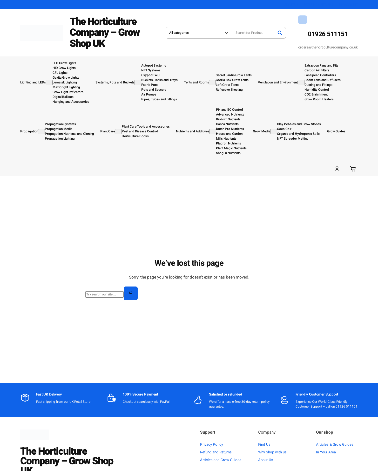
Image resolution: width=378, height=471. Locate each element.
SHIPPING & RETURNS (318, 4)
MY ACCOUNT (348, 4)
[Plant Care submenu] (118, 131)
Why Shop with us (272, 452)
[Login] (337, 168)
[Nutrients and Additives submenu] (212, 131)
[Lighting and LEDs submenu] (49, 82)
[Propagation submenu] (41, 131)
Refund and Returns (216, 452)
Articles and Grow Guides (220, 460)
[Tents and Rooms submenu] (212, 82)
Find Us (264, 444)
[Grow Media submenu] (273, 131)
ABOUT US (291, 4)
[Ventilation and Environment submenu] (301, 82)
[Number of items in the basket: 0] (353, 168)
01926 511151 (328, 34)
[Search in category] (198, 32)
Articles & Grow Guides (334, 444)
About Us (265, 460)
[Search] (280, 33)
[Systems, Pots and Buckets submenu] (138, 82)
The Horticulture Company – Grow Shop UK (105, 32)
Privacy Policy (211, 444)
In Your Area (326, 452)
